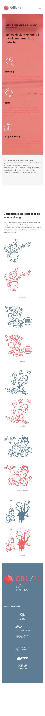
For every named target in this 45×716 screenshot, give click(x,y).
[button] (40, 8)
